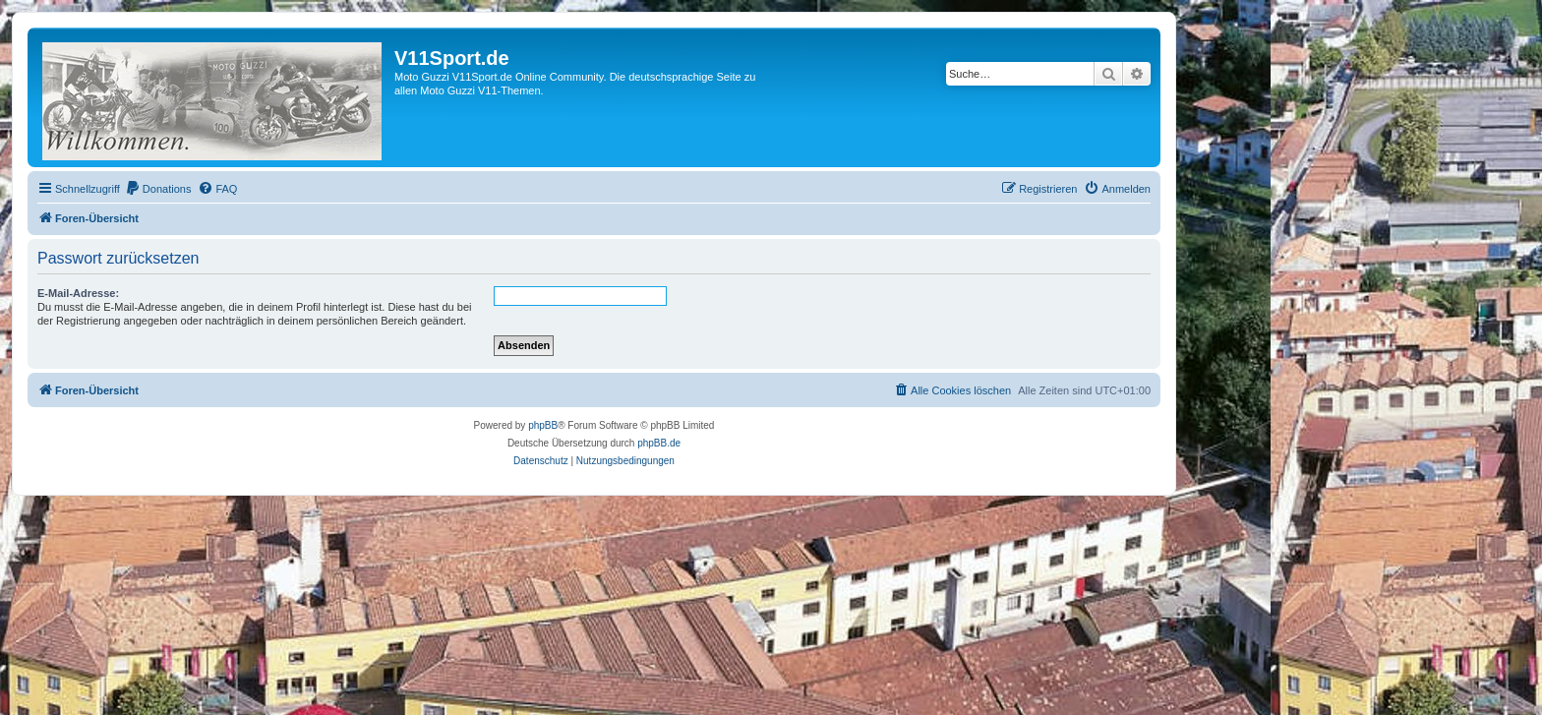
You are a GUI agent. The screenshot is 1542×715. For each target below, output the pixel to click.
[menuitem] (158, 189)
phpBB (543, 425)
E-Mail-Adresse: (78, 293)
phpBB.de (659, 443)
